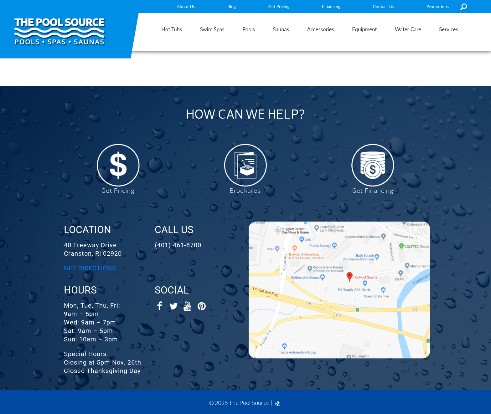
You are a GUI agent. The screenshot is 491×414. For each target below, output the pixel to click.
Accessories (320, 29)
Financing (331, 6)
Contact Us (383, 6)
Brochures (245, 191)
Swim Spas (212, 29)
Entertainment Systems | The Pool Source (59, 32)
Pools (248, 29)
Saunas (281, 29)
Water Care (408, 29)
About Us (186, 6)
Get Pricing (279, 6)
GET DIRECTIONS (90, 268)
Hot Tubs (171, 29)
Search (463, 6)
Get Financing (373, 191)
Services (448, 29)
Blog (231, 6)
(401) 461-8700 (178, 245)
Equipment (364, 29)
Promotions (437, 6)
